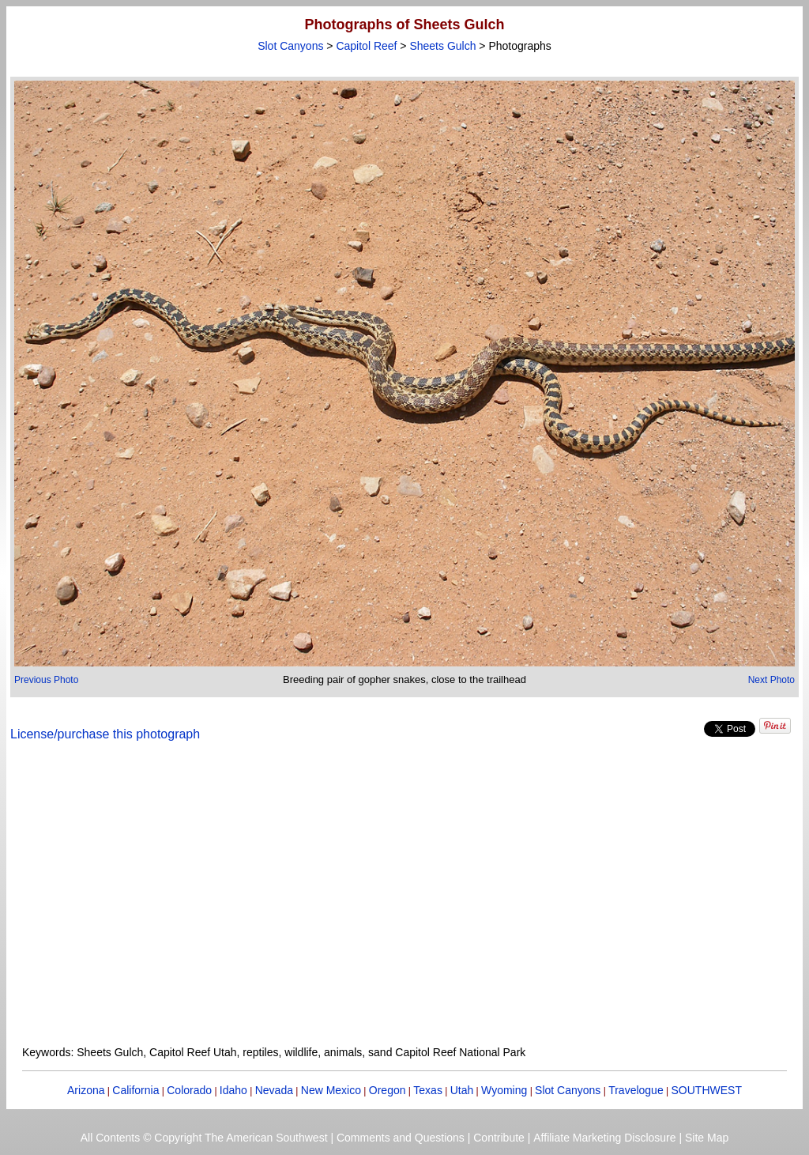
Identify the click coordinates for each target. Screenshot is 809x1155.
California (135, 1090)
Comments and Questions (401, 1137)
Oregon (387, 1090)
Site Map (706, 1137)
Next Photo (771, 679)
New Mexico (331, 1090)
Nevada (274, 1090)
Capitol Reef (366, 46)
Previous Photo (46, 679)
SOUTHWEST (707, 1090)
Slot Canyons (290, 46)
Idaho (233, 1090)
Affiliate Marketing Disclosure (604, 1137)
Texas (427, 1090)
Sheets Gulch (442, 46)
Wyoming (504, 1090)
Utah (462, 1090)
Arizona (85, 1090)
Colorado (189, 1090)
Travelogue (636, 1090)
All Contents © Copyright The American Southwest (204, 1137)
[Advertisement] (404, 902)
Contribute (499, 1137)
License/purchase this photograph (105, 734)
